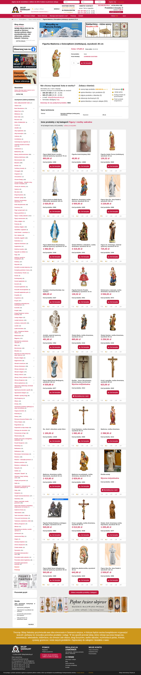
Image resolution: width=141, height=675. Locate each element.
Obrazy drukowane (19, 366)
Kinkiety (16, 261)
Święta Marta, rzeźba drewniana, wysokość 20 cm (82, 336)
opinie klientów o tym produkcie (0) (93, 92)
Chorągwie (17, 171)
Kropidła (16, 295)
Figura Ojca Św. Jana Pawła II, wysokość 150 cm (111, 200)
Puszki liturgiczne (19, 443)
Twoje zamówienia (93, 649)
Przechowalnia (92, 653)
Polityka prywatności (47, 651)
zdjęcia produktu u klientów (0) (91, 95)
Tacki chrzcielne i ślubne (21, 515)
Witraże (16, 526)
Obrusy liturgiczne (19, 380)
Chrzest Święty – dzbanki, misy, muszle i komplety (23, 183)
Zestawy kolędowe (19, 542)
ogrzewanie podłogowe (23, 607)
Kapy (15, 254)
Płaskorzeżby (18, 436)
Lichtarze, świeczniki (20, 323)
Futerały (16, 224)
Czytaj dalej (20, 41)
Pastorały (17, 413)
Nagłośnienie (18, 360)
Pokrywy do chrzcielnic (21, 430)
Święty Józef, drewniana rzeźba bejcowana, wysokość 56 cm (111, 523)
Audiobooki (17, 149)
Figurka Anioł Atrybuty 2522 (81, 154)
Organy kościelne (19, 411)
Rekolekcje (17, 445)
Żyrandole (17, 550)
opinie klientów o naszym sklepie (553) (94, 101)
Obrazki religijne (19, 372)
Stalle (16, 483)
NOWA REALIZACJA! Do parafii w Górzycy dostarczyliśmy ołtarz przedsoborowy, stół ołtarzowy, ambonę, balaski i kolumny (24, 33)
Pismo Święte (18, 422)
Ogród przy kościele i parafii (22, 390)
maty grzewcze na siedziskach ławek (22, 618)
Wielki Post (17, 111)
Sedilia (16, 471)
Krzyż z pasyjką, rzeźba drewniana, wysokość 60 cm (112, 381)
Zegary (16, 539)
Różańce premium (19, 462)
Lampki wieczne (18, 320)
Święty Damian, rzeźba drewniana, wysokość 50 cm (112, 336)
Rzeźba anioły (105, 474)
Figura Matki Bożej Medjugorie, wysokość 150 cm (53, 381)
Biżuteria (16, 162)
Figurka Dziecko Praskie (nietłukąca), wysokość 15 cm (82, 290)
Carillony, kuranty (19, 168)
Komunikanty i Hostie (20, 273)
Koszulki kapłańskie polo (21, 292)
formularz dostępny (51, 99)
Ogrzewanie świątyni (20, 392)
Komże (16, 275)
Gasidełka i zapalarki (20, 229)
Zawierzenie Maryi (19, 536)
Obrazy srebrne (18, 374)
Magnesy (16, 338)
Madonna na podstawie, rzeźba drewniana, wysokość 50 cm (82, 475)
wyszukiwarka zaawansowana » (40, 11)
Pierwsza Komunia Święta (21, 419)
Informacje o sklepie (70, 659)
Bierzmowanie (18, 160)
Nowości (16, 567)
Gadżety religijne (19, 227)
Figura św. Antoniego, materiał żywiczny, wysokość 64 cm (111, 245)
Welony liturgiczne (19, 523)
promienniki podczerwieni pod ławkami (24, 614)
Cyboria (16, 189)
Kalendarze (17, 241)
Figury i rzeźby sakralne (21, 215)
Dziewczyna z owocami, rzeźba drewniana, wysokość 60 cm (111, 290)
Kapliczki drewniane (20, 243)
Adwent (16, 105)
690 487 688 (82, 11)
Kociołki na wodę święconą (22, 267)
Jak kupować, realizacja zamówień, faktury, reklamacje (74, 652)
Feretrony (17, 207)
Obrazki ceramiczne (20, 363)
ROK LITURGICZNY (19, 122)
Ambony (16, 136)
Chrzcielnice (17, 176)
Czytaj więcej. (80, 672)
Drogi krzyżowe (18, 195)
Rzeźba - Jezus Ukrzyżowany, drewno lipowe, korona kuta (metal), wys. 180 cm (81, 381)
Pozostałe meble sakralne (21, 557)
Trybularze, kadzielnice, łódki (22, 521)
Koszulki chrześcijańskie (21, 289)
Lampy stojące (18, 317)
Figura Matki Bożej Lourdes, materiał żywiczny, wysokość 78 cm (55, 155)
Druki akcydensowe (19, 204)
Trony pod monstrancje (21, 518)
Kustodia (16, 307)
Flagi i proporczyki (19, 210)
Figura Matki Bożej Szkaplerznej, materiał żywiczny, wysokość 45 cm (55, 569)
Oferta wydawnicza (19, 383)
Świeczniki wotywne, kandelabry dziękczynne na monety (23, 506)
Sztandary (17, 498)
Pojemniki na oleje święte (21, 427)
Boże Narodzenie (19, 108)
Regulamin (45, 649)
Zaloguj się (117, 5)
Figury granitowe (19, 213)
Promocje (17, 570)
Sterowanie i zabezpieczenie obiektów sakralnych (22, 486)
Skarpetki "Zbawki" (19, 473)
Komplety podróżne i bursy (22, 270)
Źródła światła (18, 547)
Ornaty (16, 404)
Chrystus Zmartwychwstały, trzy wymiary (53, 290)
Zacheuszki (17, 533)
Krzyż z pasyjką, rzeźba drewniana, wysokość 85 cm (83, 523)
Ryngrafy (17, 468)
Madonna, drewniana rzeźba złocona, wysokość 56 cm (81, 200)
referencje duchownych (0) (89, 98)
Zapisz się (19, 94)
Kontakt (67, 667)
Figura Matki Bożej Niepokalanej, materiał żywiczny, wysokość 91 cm (55, 245)
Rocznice (17, 119)
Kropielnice (17, 298)
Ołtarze (16, 401)
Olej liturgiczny (18, 398)
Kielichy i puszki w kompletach (19, 258)
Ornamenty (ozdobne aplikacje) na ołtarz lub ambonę (24, 407)
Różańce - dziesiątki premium (22, 459)
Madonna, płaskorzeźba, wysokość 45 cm (83, 569)
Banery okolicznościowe (21, 154)
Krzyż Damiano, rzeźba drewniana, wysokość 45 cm (83, 429)
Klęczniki (17, 264)
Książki (16, 310)
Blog (66, 661)
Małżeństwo (17, 335)
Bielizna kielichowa (19, 157)
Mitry (15, 345)
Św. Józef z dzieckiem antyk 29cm (54, 429)
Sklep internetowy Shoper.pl (127, 672)
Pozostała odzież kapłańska (22, 560)
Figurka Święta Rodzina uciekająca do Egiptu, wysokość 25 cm (54, 523)
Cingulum (17, 174)
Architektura (17, 139)
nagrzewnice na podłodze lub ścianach (25, 610)
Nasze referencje (69, 663)
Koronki (16, 284)
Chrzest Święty (18, 179)
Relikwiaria (17, 448)
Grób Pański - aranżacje (21, 232)
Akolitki (16, 128)
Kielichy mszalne (19, 249)
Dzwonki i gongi (18, 197)
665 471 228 (82, 13)
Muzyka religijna (19, 358)
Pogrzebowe (17, 425)
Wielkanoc (17, 114)
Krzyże (16, 300)
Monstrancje (17, 348)
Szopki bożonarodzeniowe (21, 496)
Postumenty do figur (20, 433)
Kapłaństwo (17, 246)
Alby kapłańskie (18, 130)
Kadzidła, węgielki (19, 238)
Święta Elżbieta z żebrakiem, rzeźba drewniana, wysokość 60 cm (83, 245)
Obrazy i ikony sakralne (21, 377)
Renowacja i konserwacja (21, 454)
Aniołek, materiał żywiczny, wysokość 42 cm (52, 336)
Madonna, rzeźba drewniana (110, 429)
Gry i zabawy (18, 235)
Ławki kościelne (18, 328)
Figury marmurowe (19, 218)
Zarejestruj (104, 5)
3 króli (16, 125)
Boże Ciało (17, 117)
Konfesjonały (18, 278)
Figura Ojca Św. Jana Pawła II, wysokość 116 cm (111, 569)
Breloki (16, 165)
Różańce (16, 457)
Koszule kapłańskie (19, 286)
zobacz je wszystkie (70, 125)
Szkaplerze (17, 493)
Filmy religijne (18, 221)
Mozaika (16, 351)
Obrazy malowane (19, 369)
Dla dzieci (17, 192)
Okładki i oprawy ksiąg (20, 395)
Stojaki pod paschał (20, 480)
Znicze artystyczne (19, 544)
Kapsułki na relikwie (20, 252)
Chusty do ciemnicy (20, 186)
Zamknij (91, 672)
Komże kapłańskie (19, 281)
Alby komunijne (18, 133)
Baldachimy (17, 151)
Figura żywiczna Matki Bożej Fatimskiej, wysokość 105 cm (52, 200)
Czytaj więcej (121, 2)
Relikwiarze (17, 451)
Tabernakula (17, 512)
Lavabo (16, 326)
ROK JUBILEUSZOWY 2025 (22, 103)
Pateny (16, 416)
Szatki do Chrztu (19, 510)
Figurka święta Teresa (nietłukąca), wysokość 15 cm (112, 155)
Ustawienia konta (93, 651)
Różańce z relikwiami (20, 465)
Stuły (15, 490)
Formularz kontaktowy (71, 665)
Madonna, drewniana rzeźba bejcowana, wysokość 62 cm (52, 475)
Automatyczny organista (21, 142)
